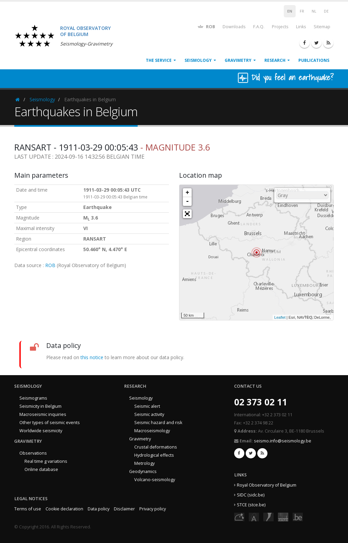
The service (159, 60)
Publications (313, 60)
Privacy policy (152, 509)
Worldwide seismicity (40, 431)
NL (314, 11)
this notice (92, 357)
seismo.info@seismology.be (282, 441)
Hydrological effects (154, 455)
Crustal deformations (155, 447)
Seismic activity (149, 414)
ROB (206, 26)
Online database (41, 469)
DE (326, 11)
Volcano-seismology (154, 480)
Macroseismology (152, 431)
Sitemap (322, 27)
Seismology (198, 60)
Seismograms (33, 398)
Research (274, 60)
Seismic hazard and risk (158, 422)
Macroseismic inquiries (42, 414)
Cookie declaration (64, 509)
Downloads (234, 27)
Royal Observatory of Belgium (266, 485)
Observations (33, 453)
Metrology (144, 463)
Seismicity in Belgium (40, 406)
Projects (280, 27)
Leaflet (279, 317)
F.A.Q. (258, 27)
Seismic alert (147, 406)
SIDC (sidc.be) (250, 495)
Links (301, 27)
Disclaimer (124, 509)
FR (302, 11)
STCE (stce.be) (251, 505)
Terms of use (27, 509)
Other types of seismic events (49, 422)
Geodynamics (143, 471)
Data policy (98, 509)
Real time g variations (45, 461)
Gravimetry (238, 60)
